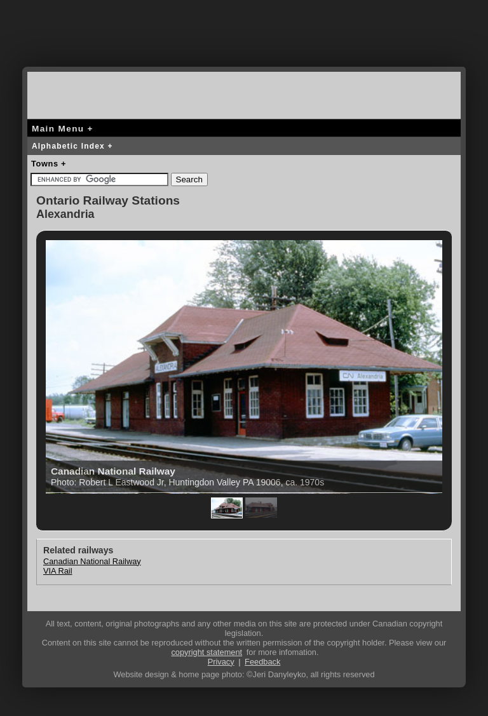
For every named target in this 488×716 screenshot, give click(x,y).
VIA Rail (57, 571)
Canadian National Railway (92, 561)
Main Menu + (62, 128)
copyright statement (206, 652)
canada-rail (78, 93)
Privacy (221, 661)
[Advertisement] (244, 41)
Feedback (262, 661)
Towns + (48, 163)
